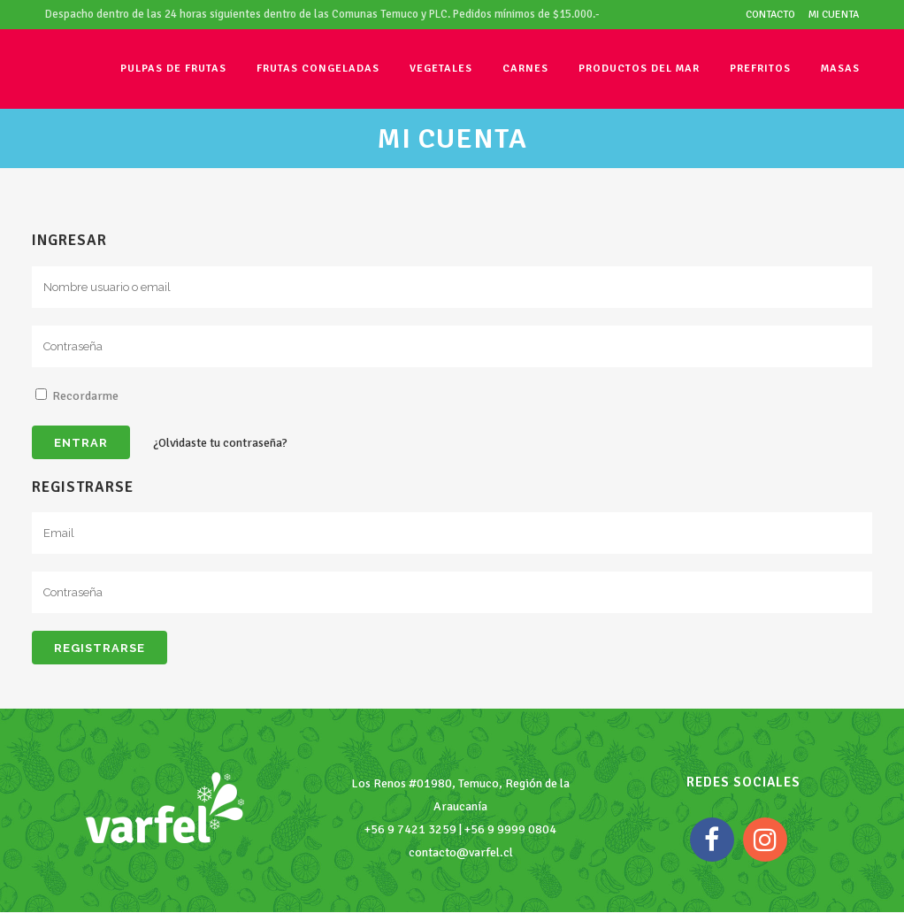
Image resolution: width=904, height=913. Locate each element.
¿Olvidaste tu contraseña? (220, 442)
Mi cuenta (833, 14)
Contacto (770, 14)
